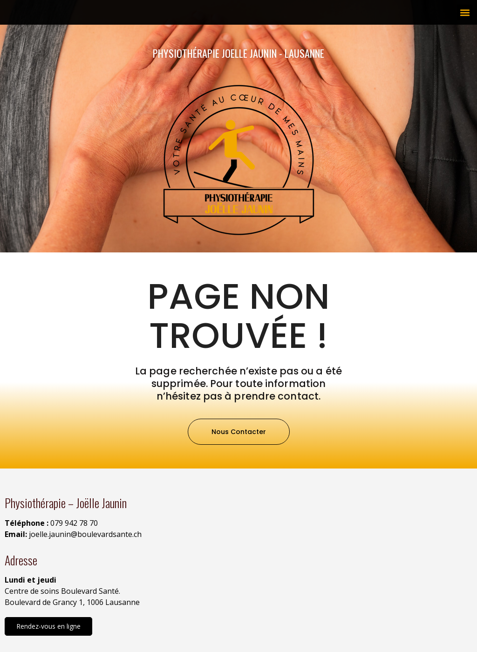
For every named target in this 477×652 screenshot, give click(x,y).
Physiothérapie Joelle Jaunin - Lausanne (238, 53)
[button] (464, 12)
